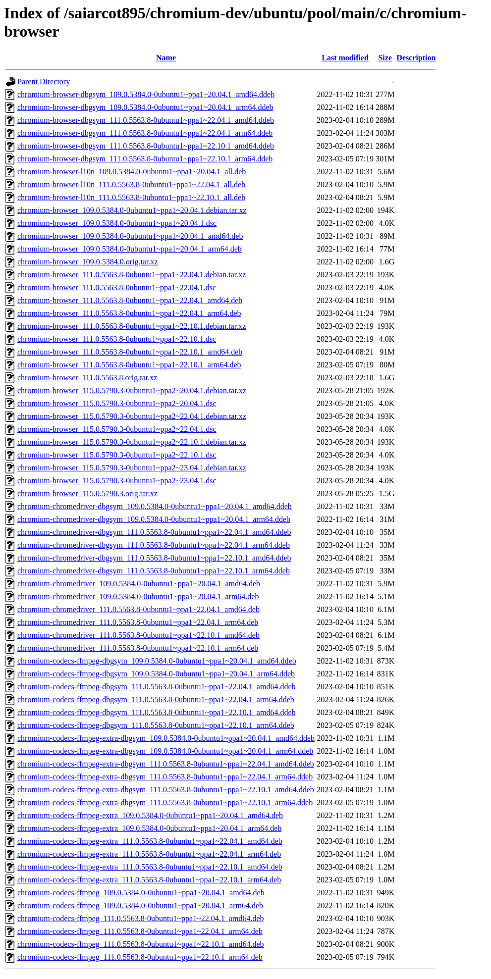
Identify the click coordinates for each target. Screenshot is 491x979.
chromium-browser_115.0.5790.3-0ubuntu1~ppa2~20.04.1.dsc (117, 403)
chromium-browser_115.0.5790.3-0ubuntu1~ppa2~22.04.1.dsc (117, 429)
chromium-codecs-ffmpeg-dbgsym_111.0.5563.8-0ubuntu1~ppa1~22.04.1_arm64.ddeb (155, 699)
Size (385, 57)
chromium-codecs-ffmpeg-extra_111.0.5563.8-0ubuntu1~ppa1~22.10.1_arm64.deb (149, 880)
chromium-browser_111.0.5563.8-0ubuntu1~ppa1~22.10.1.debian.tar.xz (131, 326)
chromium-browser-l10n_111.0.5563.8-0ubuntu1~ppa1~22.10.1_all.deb (131, 197)
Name (166, 57)
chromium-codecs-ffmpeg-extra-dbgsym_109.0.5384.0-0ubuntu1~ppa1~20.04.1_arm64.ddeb (165, 751)
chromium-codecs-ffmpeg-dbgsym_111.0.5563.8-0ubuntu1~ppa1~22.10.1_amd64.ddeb (156, 712)
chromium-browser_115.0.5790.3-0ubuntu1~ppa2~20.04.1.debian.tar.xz (131, 390)
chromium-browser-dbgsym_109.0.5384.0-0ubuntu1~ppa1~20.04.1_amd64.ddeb (145, 94)
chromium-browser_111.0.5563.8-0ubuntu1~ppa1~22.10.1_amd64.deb (129, 352)
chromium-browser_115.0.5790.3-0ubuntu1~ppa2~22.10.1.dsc (117, 455)
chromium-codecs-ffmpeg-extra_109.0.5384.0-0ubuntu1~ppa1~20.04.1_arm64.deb (149, 828)
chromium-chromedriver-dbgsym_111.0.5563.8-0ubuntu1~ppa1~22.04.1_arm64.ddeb (153, 545)
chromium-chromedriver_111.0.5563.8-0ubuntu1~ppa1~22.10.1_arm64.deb (137, 648)
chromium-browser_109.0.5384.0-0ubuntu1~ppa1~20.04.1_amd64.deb (130, 236)
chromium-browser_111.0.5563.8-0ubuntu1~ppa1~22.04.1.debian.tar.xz (131, 274)
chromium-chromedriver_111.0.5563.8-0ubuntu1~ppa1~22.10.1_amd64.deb (138, 635)
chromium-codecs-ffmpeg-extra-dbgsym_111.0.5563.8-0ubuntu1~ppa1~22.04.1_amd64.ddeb (165, 764)
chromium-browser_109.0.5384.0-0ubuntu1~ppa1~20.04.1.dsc (117, 223)
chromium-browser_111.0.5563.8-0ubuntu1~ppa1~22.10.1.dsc (116, 339)
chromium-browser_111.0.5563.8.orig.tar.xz (87, 377)
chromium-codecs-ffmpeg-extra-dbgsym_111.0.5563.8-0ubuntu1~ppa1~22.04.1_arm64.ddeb (165, 777)
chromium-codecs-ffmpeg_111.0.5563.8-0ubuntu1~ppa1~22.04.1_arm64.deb (140, 931)
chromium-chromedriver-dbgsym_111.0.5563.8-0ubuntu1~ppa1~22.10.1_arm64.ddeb (153, 571)
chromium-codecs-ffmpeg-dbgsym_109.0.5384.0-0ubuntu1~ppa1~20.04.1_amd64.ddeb (156, 661)
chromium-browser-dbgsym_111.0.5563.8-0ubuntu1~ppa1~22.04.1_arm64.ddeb (145, 133)
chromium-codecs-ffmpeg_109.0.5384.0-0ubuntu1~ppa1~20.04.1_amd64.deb (141, 892)
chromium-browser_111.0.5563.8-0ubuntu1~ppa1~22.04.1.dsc (116, 287)
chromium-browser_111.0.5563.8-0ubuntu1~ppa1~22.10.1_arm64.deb (129, 365)
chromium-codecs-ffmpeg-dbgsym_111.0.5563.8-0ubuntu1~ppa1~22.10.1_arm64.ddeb (155, 725)
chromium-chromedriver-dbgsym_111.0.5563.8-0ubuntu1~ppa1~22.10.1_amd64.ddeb (154, 558)
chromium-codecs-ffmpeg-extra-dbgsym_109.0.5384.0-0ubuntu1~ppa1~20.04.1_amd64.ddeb (166, 738)
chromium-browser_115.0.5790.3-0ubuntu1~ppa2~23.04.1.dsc (117, 480)
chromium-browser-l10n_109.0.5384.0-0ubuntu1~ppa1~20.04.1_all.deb (131, 171)
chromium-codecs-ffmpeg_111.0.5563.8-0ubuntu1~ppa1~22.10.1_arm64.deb (140, 957)
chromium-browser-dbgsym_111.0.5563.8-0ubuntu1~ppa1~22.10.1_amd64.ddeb (145, 146)
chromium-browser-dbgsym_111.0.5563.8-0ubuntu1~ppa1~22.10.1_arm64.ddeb (145, 159)
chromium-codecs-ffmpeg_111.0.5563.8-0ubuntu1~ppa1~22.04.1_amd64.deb (140, 918)
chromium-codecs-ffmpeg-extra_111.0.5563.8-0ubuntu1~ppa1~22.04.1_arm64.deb (149, 854)
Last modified (345, 57)
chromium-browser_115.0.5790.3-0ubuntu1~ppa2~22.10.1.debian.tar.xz (131, 442)
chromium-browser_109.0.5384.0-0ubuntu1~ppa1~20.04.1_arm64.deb (129, 249)
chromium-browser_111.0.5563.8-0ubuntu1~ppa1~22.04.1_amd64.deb (129, 300)
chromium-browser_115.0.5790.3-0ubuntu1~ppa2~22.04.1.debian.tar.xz (131, 416)
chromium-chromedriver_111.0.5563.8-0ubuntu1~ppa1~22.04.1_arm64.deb (137, 622)
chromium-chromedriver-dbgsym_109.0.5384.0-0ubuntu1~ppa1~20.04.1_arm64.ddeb (153, 519)
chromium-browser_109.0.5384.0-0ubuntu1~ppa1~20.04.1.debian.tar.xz (132, 210)
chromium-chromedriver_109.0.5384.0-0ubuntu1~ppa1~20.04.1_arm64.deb (138, 596)
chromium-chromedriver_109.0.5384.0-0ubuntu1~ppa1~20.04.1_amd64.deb (138, 583)
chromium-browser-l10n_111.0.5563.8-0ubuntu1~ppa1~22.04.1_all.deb (131, 184)
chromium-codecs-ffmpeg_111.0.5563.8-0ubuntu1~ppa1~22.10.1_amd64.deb (140, 944)
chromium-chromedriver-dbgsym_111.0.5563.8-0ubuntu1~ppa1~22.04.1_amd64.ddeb (154, 532)
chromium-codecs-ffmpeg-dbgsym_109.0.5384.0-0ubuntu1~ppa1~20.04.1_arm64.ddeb (156, 674)
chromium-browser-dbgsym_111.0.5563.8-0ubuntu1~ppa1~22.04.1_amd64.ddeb (145, 120)
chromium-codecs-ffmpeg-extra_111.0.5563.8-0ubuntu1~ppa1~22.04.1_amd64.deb (149, 841)
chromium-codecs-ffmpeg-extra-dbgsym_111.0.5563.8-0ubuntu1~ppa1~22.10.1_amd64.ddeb (165, 789)
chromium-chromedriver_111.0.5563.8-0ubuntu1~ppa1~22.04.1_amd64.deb (138, 609)
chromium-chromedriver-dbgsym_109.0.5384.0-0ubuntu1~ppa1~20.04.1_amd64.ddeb (154, 506)
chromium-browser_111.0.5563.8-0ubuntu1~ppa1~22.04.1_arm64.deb (129, 313)
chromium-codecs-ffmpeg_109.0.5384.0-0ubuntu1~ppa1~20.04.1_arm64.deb (140, 905)
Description (416, 57)
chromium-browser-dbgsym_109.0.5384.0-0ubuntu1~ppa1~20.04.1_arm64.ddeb (145, 107)
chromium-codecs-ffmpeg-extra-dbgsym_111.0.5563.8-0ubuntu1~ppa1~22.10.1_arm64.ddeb (165, 802)
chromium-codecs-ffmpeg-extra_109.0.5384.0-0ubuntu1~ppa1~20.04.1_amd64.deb (150, 815)
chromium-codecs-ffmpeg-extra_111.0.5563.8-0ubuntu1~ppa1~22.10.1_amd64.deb (149, 867)
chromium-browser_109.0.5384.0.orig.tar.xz (87, 262)
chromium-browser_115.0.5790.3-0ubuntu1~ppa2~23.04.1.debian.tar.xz (131, 468)
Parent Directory (43, 81)
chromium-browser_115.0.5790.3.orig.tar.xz (87, 493)
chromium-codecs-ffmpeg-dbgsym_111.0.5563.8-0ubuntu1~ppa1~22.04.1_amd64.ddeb (156, 686)
